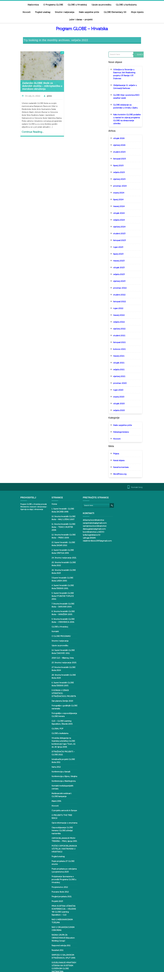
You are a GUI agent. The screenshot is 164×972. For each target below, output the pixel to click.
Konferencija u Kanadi (56, 746)
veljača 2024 (122, 206)
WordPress (44, 969)
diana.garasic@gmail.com (129, 500)
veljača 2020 (122, 397)
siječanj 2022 (122, 315)
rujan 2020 (121, 376)
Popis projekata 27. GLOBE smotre (62, 827)
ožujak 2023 (122, 254)
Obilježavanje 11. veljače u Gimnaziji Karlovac (128, 76)
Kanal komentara (124, 454)
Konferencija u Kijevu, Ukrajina (60, 751)
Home (50, 491)
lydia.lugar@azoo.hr (126, 506)
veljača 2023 (122, 261)
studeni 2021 (122, 322)
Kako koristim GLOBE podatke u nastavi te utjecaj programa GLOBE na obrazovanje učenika (132, 107)
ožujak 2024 (122, 200)
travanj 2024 (122, 193)
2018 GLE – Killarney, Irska (58, 639)
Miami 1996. (52, 773)
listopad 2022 (122, 288)
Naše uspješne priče (65, 12)
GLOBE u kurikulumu (55, 711)
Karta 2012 (51, 742)
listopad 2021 (122, 329)
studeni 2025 (122, 138)
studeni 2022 (122, 281)
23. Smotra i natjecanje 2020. (59, 643)
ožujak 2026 (122, 125)
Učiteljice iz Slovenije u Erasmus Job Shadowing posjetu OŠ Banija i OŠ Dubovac (132, 65)
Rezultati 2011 (53, 904)
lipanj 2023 (121, 240)
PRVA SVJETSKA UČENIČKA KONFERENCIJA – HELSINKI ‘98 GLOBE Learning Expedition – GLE (61, 872)
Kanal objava (122, 447)
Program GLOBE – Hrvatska (82, 21)
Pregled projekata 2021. (57, 859)
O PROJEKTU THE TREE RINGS (60, 787)
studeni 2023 (122, 220)
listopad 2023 (122, 227)
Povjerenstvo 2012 (55, 850)
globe (40, 88)
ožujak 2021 (122, 349)
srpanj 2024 (121, 179)
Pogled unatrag (53, 822)
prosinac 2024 (123, 172)
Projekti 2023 (52, 864)
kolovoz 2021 (122, 336)
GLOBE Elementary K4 (91, 12)
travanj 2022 (122, 302)
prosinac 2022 (123, 274)
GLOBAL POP (53, 706)
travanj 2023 (122, 247)
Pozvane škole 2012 (55, 855)
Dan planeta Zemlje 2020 (58, 679)
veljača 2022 (122, 308)
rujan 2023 (121, 234)
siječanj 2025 (122, 166)
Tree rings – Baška (55, 944)
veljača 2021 (122, 356)
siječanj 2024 (122, 213)
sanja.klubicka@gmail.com (130, 494)
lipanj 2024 (121, 186)
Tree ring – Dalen (54, 939)
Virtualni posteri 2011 (56, 957)
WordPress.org (123, 460)
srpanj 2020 (122, 383)
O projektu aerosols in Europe (60, 782)
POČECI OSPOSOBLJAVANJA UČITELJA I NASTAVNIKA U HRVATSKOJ (59, 815)
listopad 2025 (122, 145)
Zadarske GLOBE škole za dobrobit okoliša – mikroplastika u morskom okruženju (34, 78)
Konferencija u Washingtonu (59, 756)
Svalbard (50, 927)
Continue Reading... (24, 124)
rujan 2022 (121, 295)
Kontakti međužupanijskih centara (61, 760)
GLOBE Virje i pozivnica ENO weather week (129, 86)
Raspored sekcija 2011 (56, 899)
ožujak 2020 (122, 390)
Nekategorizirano (124, 418)
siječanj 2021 (122, 363)
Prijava (119, 440)
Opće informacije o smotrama (60, 792)
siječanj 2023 (122, 268)
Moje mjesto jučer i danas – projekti (125, 12)
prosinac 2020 (123, 370)
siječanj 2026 (122, 132)
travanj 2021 (122, 342)
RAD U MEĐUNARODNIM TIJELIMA (62, 879)
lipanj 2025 (121, 152)
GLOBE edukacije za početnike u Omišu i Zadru (131, 96)
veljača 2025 (122, 159)
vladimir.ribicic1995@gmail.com (132, 512)
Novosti (134, 4)
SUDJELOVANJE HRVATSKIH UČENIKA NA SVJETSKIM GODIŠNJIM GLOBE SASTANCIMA (61, 919)
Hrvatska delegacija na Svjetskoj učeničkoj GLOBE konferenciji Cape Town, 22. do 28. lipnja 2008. (62, 719)
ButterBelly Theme (20, 969)
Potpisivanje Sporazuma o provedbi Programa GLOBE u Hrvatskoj (59, 842)
